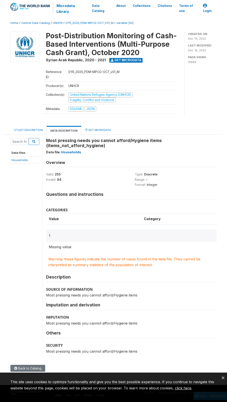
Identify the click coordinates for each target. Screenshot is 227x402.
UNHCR (58, 23)
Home (14, 23)
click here (183, 388)
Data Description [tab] (64, 130)
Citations (165, 6)
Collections (142, 6)
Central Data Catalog (35, 23)
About (121, 6)
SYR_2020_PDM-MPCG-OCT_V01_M (89, 23)
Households (20, 160)
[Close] (223, 377)
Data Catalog (98, 8)
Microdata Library (66, 9)
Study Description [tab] (28, 130)
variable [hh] (124, 23)
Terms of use (186, 8)
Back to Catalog (27, 368)
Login (207, 8)
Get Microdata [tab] (98, 130)
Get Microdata (126, 60)
